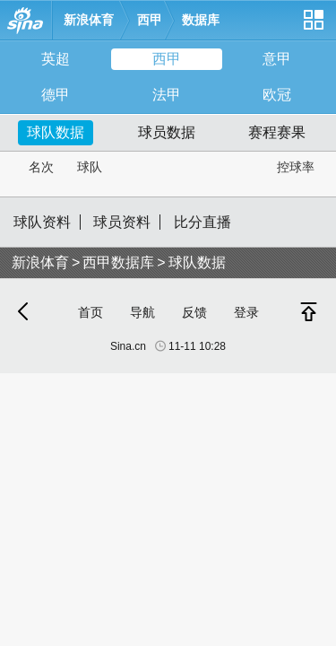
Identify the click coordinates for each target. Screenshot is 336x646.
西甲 (149, 20)
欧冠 (277, 94)
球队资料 (42, 222)
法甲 (166, 94)
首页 (90, 312)
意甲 (277, 58)
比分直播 (202, 222)
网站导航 (312, 26)
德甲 (55, 94)
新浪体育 (89, 20)
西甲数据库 (118, 262)
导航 (142, 312)
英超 (55, 58)
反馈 (194, 312)
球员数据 (166, 132)
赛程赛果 (277, 132)
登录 (246, 312)
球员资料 (122, 222)
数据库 (201, 20)
